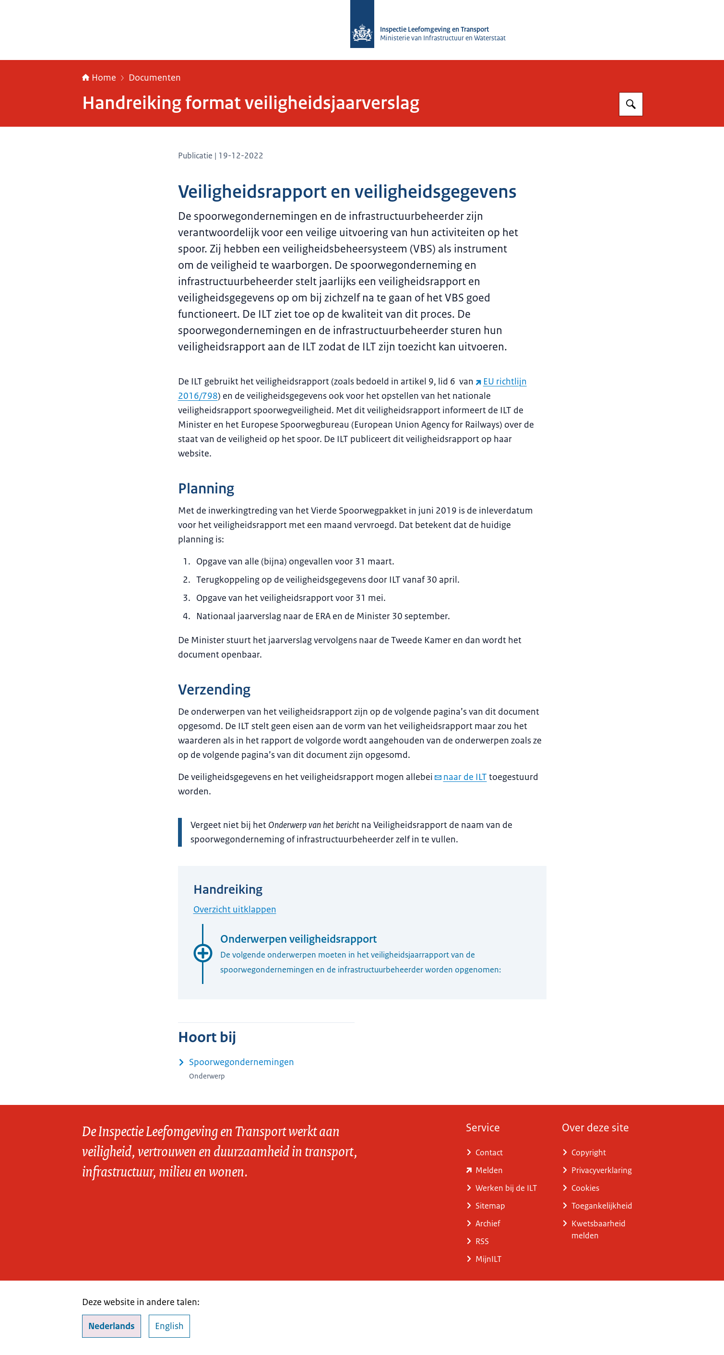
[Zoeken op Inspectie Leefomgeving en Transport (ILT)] (630, 104)
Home (99, 78)
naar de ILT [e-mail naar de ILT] (461, 777)
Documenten (155, 78)
